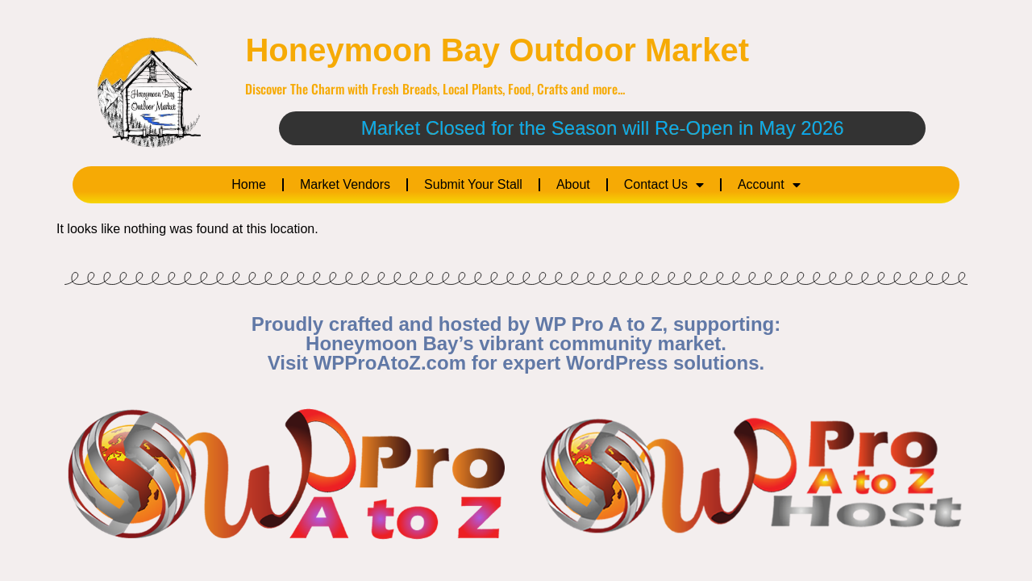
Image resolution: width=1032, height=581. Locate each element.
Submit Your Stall (473, 184)
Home (248, 184)
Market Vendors (345, 184)
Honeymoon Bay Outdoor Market (497, 50)
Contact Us (664, 184)
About (573, 184)
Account (769, 184)
